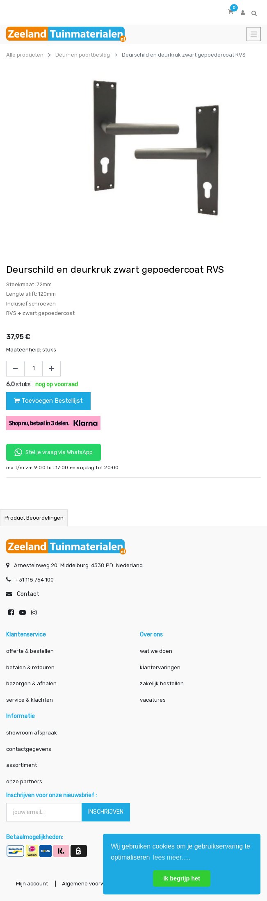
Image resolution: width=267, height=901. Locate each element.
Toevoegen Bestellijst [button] (48, 400)
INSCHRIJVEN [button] (105, 811)
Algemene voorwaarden (92, 883)
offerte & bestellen (30, 651)
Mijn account (32, 883)
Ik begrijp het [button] (181, 878)
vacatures (153, 700)
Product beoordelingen (34, 518)
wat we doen (156, 651)
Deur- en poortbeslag (82, 55)
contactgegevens (28, 749)
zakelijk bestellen (162, 683)
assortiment (21, 765)
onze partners (24, 781)
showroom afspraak (31, 733)
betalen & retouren (30, 667)
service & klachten (29, 700)
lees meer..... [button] (172, 857)
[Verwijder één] (15, 368)
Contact (28, 594)
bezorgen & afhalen (31, 683)
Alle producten (24, 55)
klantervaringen (160, 667)
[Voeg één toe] (51, 368)
